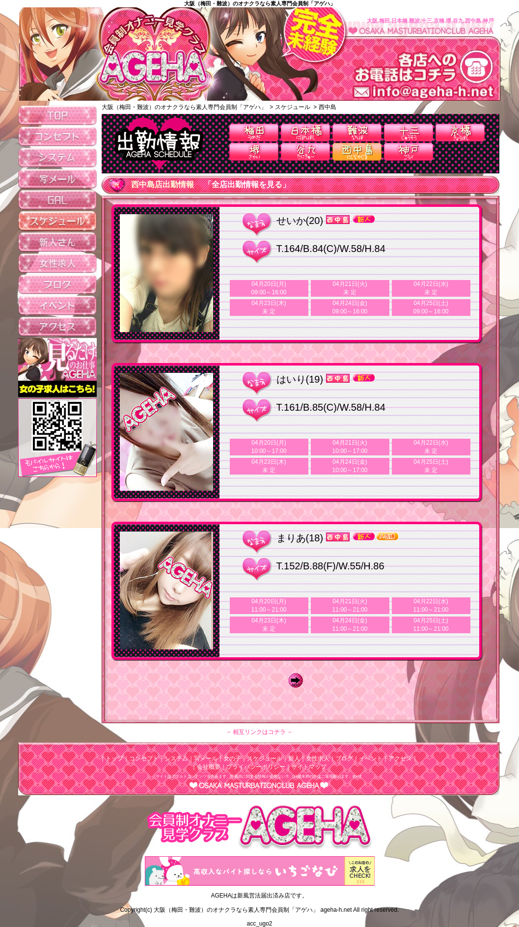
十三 (408, 132)
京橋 (460, 132)
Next (298, 680)
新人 (294, 758)
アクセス (400, 758)
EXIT (357, 776)
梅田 (253, 132)
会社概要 (208, 766)
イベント (370, 758)
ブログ (344, 758)
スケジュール (264, 758)
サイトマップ (309, 766)
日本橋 (305, 132)
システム (176, 758)
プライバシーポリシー (255, 766)
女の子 (232, 758)
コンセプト (144, 758)
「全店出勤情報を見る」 (247, 184)
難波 (357, 132)
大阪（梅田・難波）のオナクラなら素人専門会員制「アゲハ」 (259, 3)
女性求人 (317, 758)
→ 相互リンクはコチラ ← (259, 732)
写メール (206, 758)
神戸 (408, 152)
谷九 (305, 152)
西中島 (357, 152)
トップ (114, 758)
